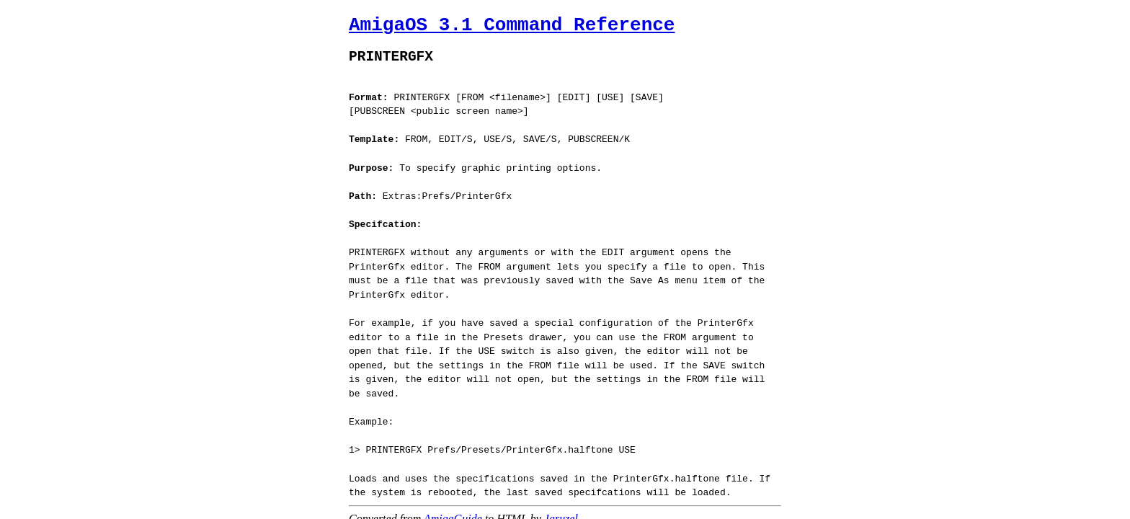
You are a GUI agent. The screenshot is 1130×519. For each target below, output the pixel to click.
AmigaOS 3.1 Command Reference (512, 25)
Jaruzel (561, 497)
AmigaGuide (453, 497)
